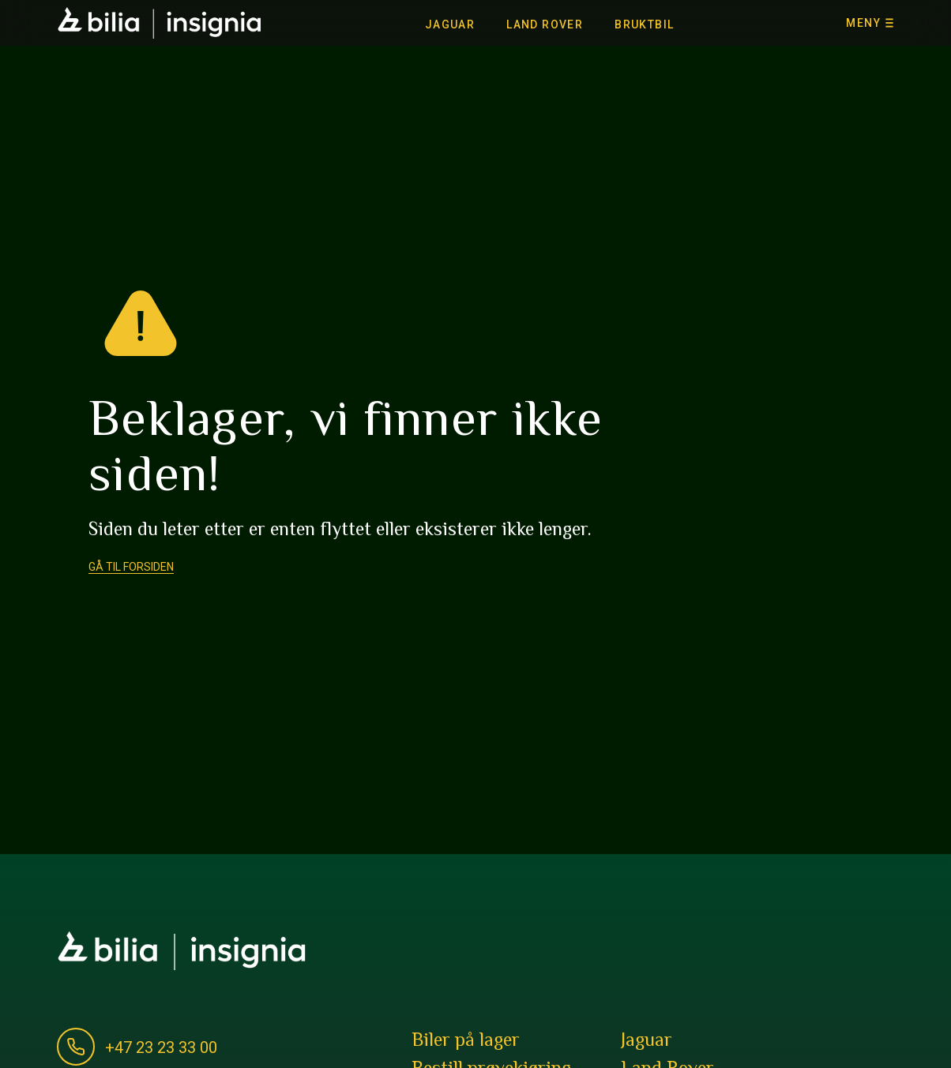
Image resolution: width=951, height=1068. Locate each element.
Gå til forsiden (131, 566)
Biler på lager (466, 1041)
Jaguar (450, 24)
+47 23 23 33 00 (161, 1047)
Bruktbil (644, 24)
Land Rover (544, 24)
